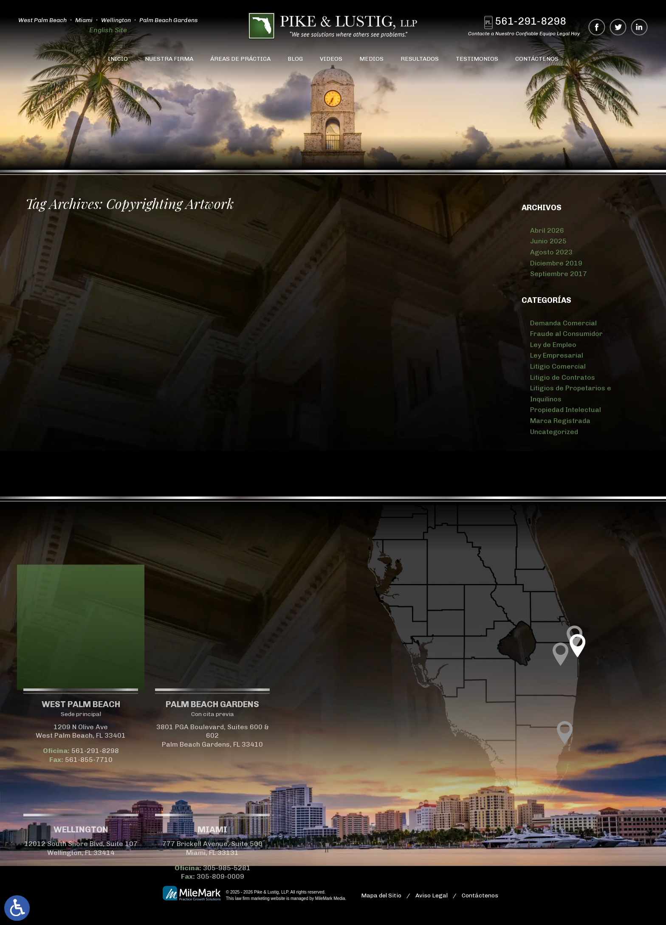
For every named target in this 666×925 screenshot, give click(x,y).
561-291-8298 (531, 21)
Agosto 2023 (551, 252)
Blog (295, 58)
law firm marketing (252, 898)
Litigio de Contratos (562, 377)
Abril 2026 (547, 230)
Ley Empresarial (556, 355)
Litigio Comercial (558, 366)
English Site (106, 30)
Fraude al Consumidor (566, 334)
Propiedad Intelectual (565, 410)
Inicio (118, 58)
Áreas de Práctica (240, 58)
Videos (331, 58)
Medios (371, 58)
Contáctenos (537, 58)
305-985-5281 (142, 868)
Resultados (420, 58)
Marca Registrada (560, 421)
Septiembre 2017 (558, 274)
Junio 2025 (548, 241)
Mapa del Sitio (381, 895)
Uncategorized (554, 432)
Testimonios (477, 58)
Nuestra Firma (169, 58)
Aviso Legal (431, 895)
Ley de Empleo (553, 345)
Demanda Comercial (563, 323)
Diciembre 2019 (556, 263)
